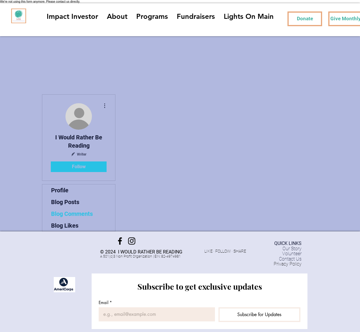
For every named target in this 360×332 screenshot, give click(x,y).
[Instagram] (132, 241)
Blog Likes (64, 225)
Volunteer (292, 253)
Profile (59, 190)
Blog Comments (72, 213)
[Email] (155, 314)
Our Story (292, 248)
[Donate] (304, 18)
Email (105, 302)
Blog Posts (65, 202)
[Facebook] (120, 241)
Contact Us (290, 259)
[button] (152, 15)
